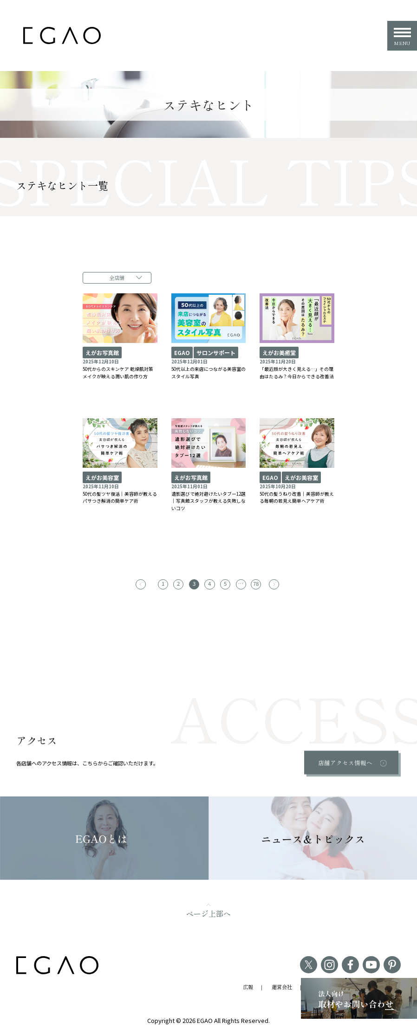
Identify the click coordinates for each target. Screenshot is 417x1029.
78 (253, 581)
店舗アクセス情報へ (346, 760)
